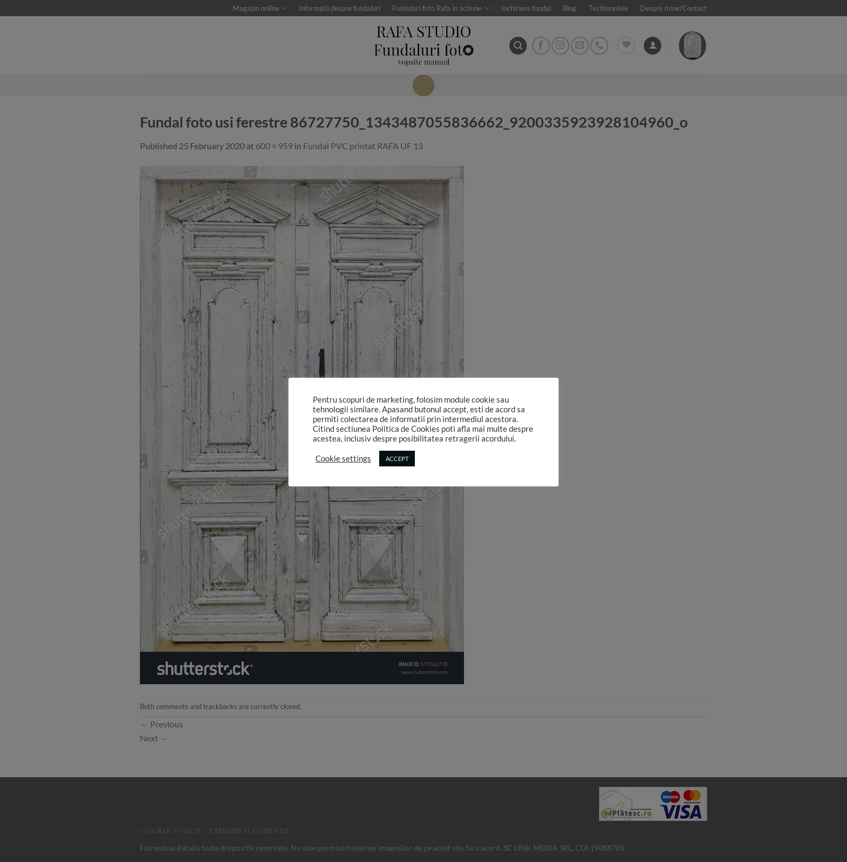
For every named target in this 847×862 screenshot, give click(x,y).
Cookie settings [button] (343, 458)
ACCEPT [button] (397, 458)
